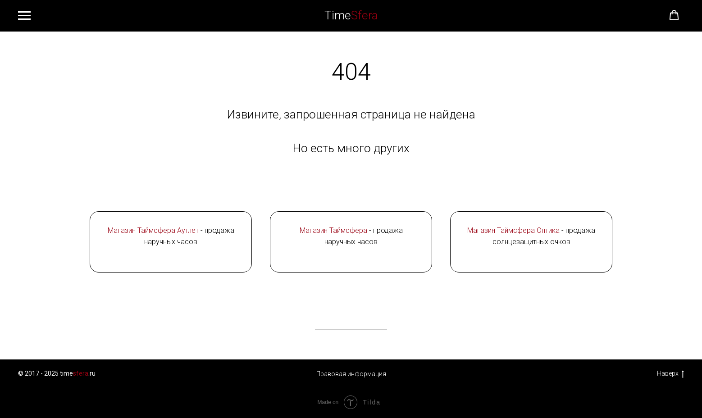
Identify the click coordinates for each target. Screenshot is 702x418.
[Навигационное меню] (24, 15)
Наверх (670, 374)
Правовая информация (351, 373)
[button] (674, 15)
